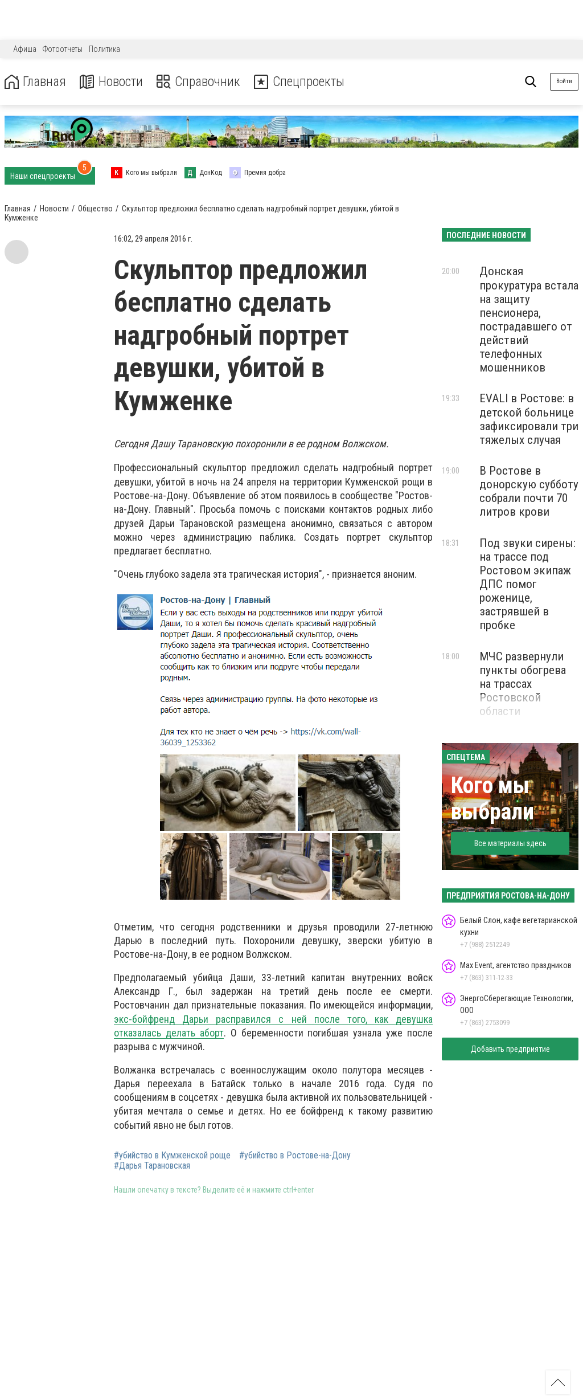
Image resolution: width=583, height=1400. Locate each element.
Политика (104, 49)
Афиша (24, 49)
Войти (564, 81)
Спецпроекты (304, 81)
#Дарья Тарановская (152, 1166)
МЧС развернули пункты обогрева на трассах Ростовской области (522, 684)
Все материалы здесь (510, 843)
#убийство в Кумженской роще (172, 1155)
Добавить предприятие (510, 1049)
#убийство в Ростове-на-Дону (295, 1155)
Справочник (201, 81)
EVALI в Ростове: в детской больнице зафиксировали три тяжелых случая (528, 418)
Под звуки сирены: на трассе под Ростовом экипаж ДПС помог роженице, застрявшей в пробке (527, 584)
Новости (113, 81)
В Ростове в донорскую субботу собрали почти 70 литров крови (528, 491)
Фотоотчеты (63, 49)
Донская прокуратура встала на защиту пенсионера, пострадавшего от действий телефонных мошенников (528, 319)
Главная (36, 81)
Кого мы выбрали (492, 798)
